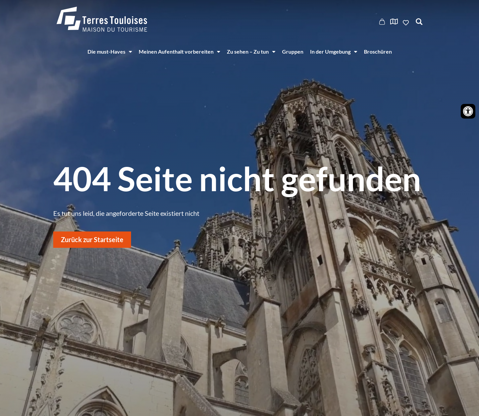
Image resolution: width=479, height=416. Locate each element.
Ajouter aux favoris (406, 22)
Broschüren (378, 51)
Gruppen (292, 51)
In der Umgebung (333, 52)
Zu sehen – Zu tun (251, 52)
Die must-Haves (109, 52)
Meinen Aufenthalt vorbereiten (179, 52)
